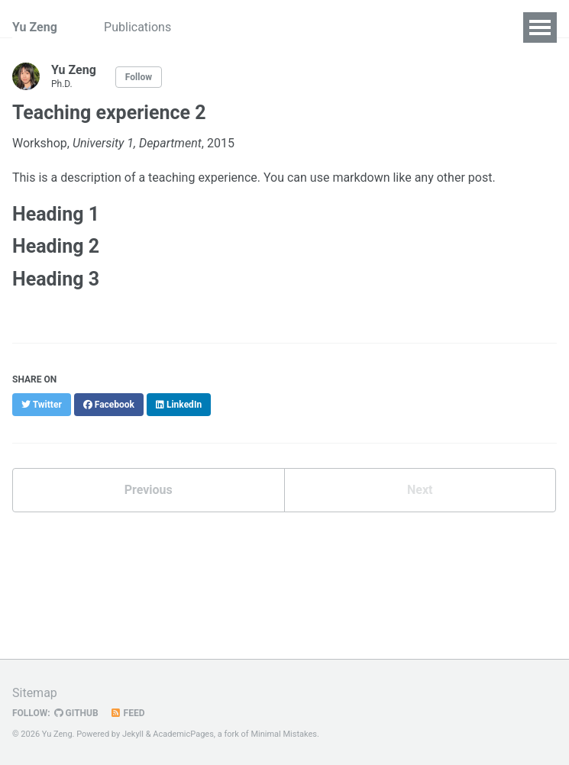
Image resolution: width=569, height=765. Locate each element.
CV (206, 27)
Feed (127, 713)
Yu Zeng (34, 27)
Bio (247, 27)
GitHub (76, 713)
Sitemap (34, 693)
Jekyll (133, 734)
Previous (148, 490)
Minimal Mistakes (284, 734)
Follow (138, 77)
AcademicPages (183, 734)
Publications (139, 27)
